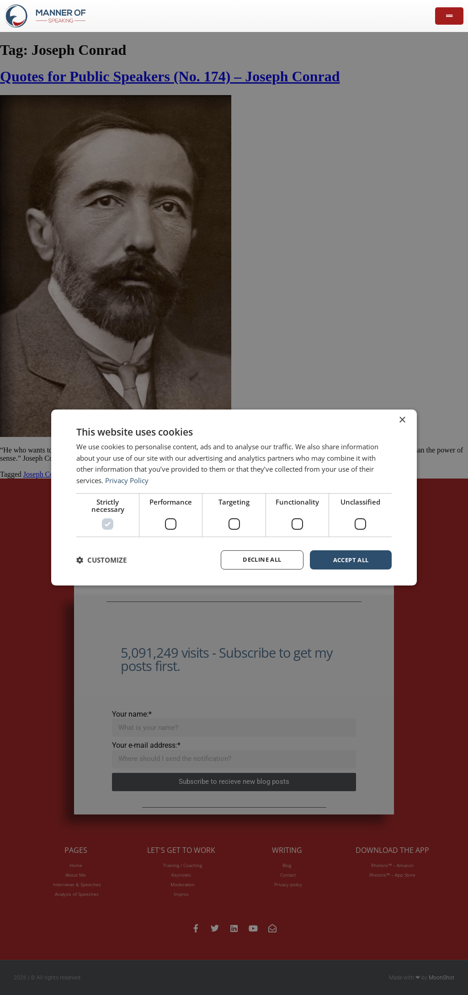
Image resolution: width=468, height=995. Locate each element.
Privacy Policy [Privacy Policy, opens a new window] (127, 479)
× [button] (402, 419)
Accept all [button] (351, 559)
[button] (101, 560)
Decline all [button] (262, 559)
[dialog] (234, 497)
